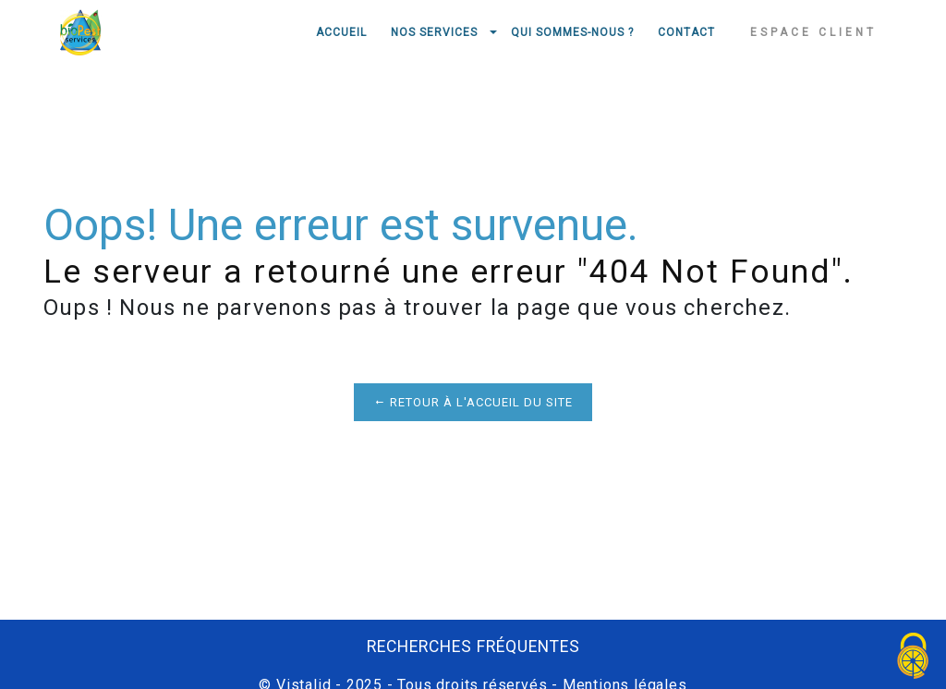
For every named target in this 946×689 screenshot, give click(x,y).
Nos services (434, 32)
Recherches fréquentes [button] (473, 646)
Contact (686, 32)
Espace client (813, 32)
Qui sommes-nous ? (572, 32)
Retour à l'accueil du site (473, 402)
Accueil (341, 32)
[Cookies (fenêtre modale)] (913, 657)
